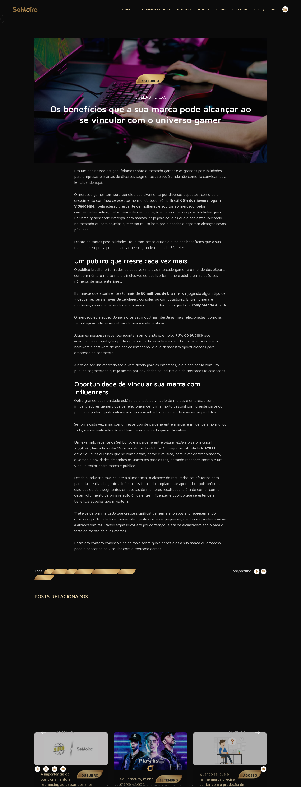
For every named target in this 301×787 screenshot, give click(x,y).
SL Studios (184, 9)
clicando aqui (91, 182)
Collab (143, 96)
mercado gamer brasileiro (105, 571)
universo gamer (44, 577)
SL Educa (204, 9)
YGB (273, 9)
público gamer (126, 571)
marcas (71, 571)
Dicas (160, 96)
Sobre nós (129, 9)
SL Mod (221, 9)
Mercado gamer (84, 571)
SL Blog (259, 9)
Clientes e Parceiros (156, 9)
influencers (60, 571)
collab (48, 571)
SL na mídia (240, 9)
